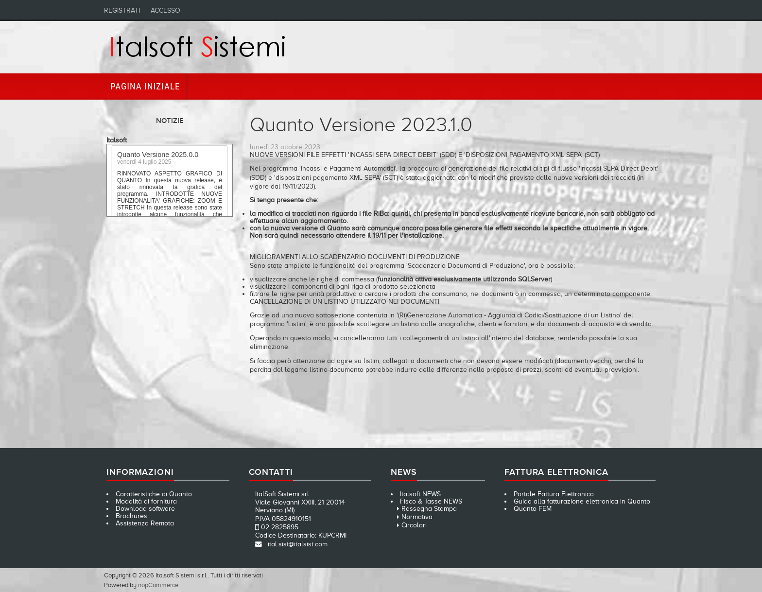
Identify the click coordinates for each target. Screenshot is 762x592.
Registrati (122, 10)
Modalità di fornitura (146, 501)
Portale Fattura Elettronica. (554, 494)
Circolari (414, 525)
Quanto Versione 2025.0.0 (157, 156)
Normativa (417, 517)
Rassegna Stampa (429, 508)
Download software (145, 508)
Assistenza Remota (145, 523)
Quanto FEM (533, 508)
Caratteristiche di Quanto (154, 494)
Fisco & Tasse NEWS (431, 501)
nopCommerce (158, 585)
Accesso (165, 10)
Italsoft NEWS (420, 494)
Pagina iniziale (145, 86)
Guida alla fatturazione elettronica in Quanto (582, 501)
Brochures (131, 516)
